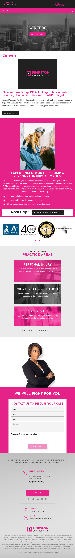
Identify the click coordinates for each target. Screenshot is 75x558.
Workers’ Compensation (56, 460)
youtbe (42, 499)
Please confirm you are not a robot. (24, 434)
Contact (56, 463)
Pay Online (36, 493)
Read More (9, 113)
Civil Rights (37, 316)
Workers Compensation (37, 294)
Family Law (26, 460)
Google (47, 499)
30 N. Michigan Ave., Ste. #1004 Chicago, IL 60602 (39, 478)
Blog (50, 463)
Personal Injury (37, 271)
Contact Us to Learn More (35, 331)
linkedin (37, 499)
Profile (17, 460)
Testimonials (40, 463)
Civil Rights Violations (24, 463)
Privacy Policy (54, 552)
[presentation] (36, 241)
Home (10, 460)
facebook (28, 499)
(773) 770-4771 (66, 5)
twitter (33, 499)
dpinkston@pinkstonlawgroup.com (41, 519)
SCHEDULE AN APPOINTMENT (46, 212)
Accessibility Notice (43, 552)
